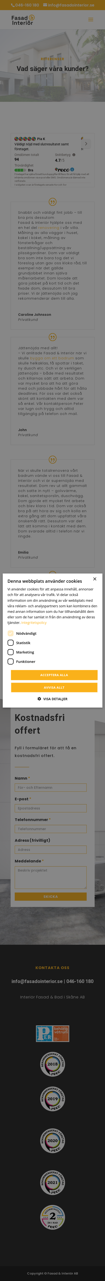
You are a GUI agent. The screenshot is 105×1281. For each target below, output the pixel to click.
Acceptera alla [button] (54, 675)
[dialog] (52, 641)
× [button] (94, 579)
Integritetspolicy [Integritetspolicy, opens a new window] (34, 622)
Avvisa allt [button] (54, 687)
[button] (53, 698)
